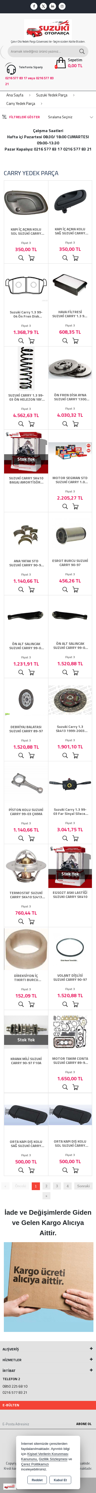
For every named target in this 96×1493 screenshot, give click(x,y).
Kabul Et (60, 1480)
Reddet (37, 1480)
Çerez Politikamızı (35, 1464)
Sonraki (83, 1186)
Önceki (20, 1186)
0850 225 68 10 (15, 1386)
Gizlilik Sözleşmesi (53, 1459)
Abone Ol (84, 1423)
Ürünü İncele (21, 258)
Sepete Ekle (31, 258)
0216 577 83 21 (15, 1392)
